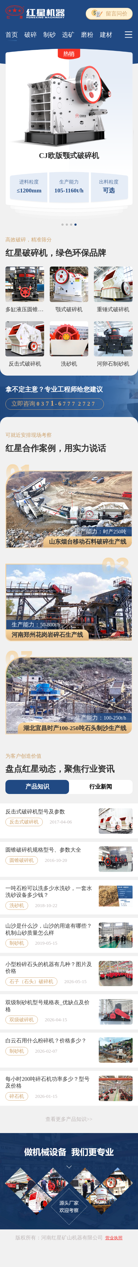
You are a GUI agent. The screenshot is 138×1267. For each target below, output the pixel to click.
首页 (11, 34)
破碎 (30, 34)
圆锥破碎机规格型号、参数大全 (43, 850)
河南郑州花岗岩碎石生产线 (47, 635)
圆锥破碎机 (21, 860)
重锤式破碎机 (113, 309)
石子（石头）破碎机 (31, 981)
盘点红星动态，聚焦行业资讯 (59, 769)
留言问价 (109, 13)
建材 (106, 34)
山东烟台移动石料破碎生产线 (87, 541)
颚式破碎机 (69, 309)
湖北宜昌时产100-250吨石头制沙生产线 (74, 728)
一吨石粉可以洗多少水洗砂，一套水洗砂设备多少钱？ (48, 891)
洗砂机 (69, 364)
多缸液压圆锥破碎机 (24, 309)
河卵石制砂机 (113, 364)
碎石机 (16, 1096)
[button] (62, 225)
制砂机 (16, 943)
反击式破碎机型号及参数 (35, 812)
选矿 (68, 34)
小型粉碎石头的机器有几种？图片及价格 (48, 967)
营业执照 (114, 1237)
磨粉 (87, 34)
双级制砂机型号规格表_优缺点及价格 (47, 1005)
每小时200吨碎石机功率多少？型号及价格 (47, 1082)
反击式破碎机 (25, 364)
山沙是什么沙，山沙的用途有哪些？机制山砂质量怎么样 (48, 929)
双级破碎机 (21, 1019)
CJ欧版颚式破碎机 (69, 156)
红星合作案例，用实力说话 (55, 448)
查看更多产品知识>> (68, 1119)
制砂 (49, 34)
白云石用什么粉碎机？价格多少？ (46, 1040)
